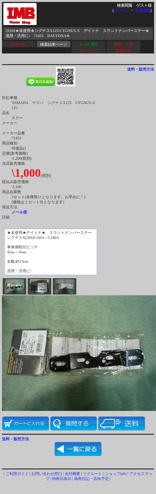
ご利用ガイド (17, 474)
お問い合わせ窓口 (46, 474)
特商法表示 (61, 479)
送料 (131, 69)
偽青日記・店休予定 (91, 479)
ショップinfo (116, 474)
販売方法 (123, 51)
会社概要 (72, 474)
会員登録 (142, 10)
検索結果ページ (53, 44)
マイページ (88, 51)
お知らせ (18, 44)
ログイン (121, 10)
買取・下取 (123, 44)
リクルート (92, 474)
